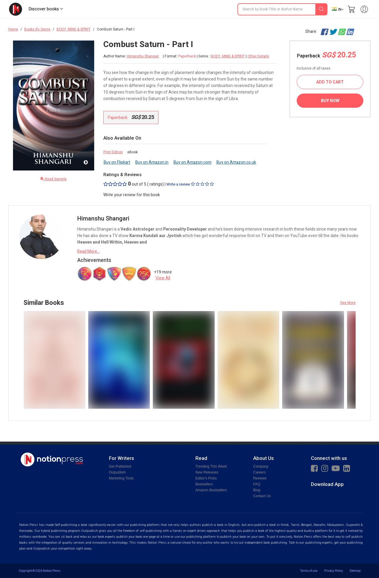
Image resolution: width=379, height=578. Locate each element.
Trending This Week (211, 466)
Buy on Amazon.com (192, 162)
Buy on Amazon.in (151, 162)
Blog (256, 490)
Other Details (258, 56)
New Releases (206, 472)
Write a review (190, 184)
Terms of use (308, 570)
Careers (259, 472)
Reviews (259, 478)
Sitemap (355, 570)
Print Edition (113, 152)
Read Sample (53, 179)
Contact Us (262, 496)
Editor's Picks (206, 478)
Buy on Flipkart (117, 162)
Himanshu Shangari (143, 56)
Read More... (88, 251)
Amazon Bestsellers (211, 490)
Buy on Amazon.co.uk (236, 162)
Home (13, 29)
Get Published (120, 466)
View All (162, 278)
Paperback (326, 55)
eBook (132, 152)
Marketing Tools (121, 478)
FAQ (256, 484)
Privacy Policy (333, 570)
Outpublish (117, 472)
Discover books (45, 9)
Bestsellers (204, 484)
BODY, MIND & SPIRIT (74, 29)
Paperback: (131, 117)
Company (260, 466)
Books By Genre (37, 29)
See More (348, 302)
